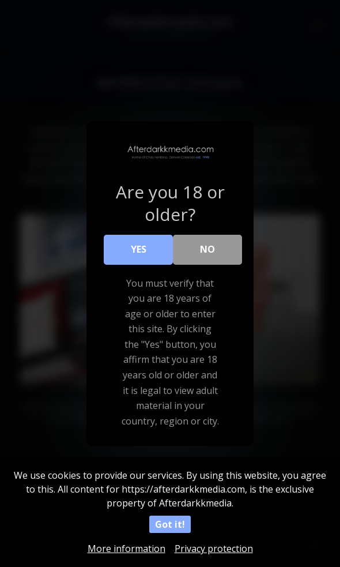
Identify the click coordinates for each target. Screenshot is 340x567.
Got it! (170, 524)
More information (126, 548)
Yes (138, 249)
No (207, 249)
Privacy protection (214, 548)
